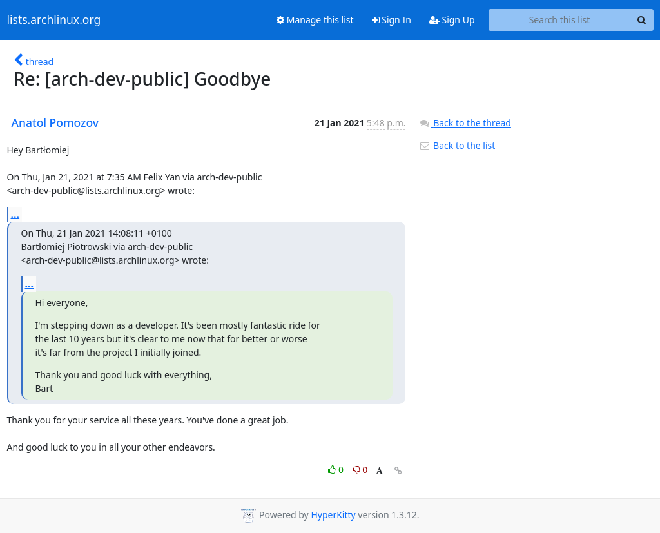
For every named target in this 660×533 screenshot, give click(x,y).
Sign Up (452, 20)
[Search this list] (560, 20)
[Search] (642, 20)
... (15, 214)
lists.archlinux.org (54, 20)
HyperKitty (333, 515)
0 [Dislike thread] (360, 469)
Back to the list (457, 145)
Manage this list (315, 20)
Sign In (391, 20)
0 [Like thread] (336, 469)
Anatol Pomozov (55, 122)
